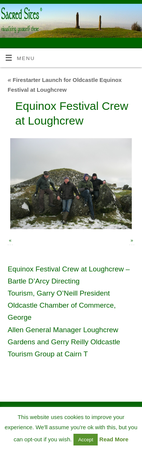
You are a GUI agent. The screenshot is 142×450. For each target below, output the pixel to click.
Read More (113, 439)
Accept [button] (85, 439)
